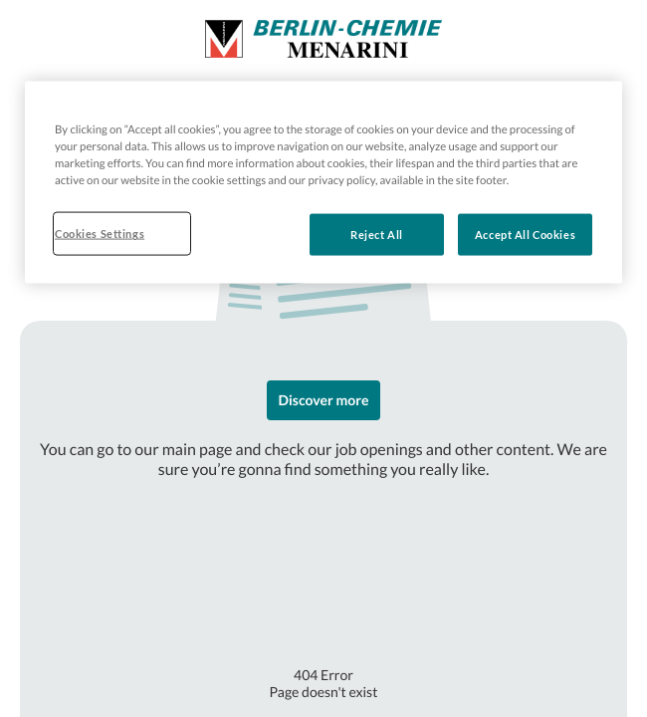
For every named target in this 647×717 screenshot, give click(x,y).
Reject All (376, 234)
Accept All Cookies (525, 234)
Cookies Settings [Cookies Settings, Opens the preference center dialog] (99, 233)
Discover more (324, 399)
